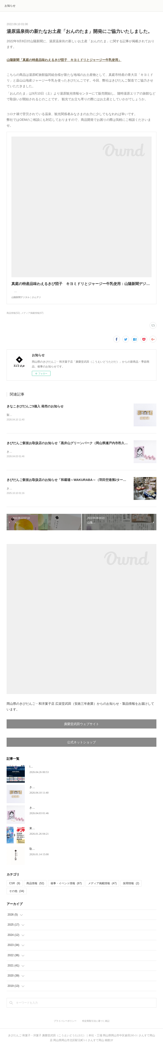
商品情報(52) (13, 317)
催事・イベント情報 (66, 888)
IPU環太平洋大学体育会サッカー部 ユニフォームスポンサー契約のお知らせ (75, 772)
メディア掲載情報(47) (32, 317)
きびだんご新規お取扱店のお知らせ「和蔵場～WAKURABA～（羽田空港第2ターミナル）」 (73, 485)
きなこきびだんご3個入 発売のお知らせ (35, 411)
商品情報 (35, 888)
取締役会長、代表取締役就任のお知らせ (54, 854)
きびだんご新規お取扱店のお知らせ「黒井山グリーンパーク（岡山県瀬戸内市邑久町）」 (70, 448)
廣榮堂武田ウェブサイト (81, 729)
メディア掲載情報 (102, 888)
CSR (14, 888)
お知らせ (10, 5)
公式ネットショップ (81, 748)
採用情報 (131, 888)
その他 (16, 896)
